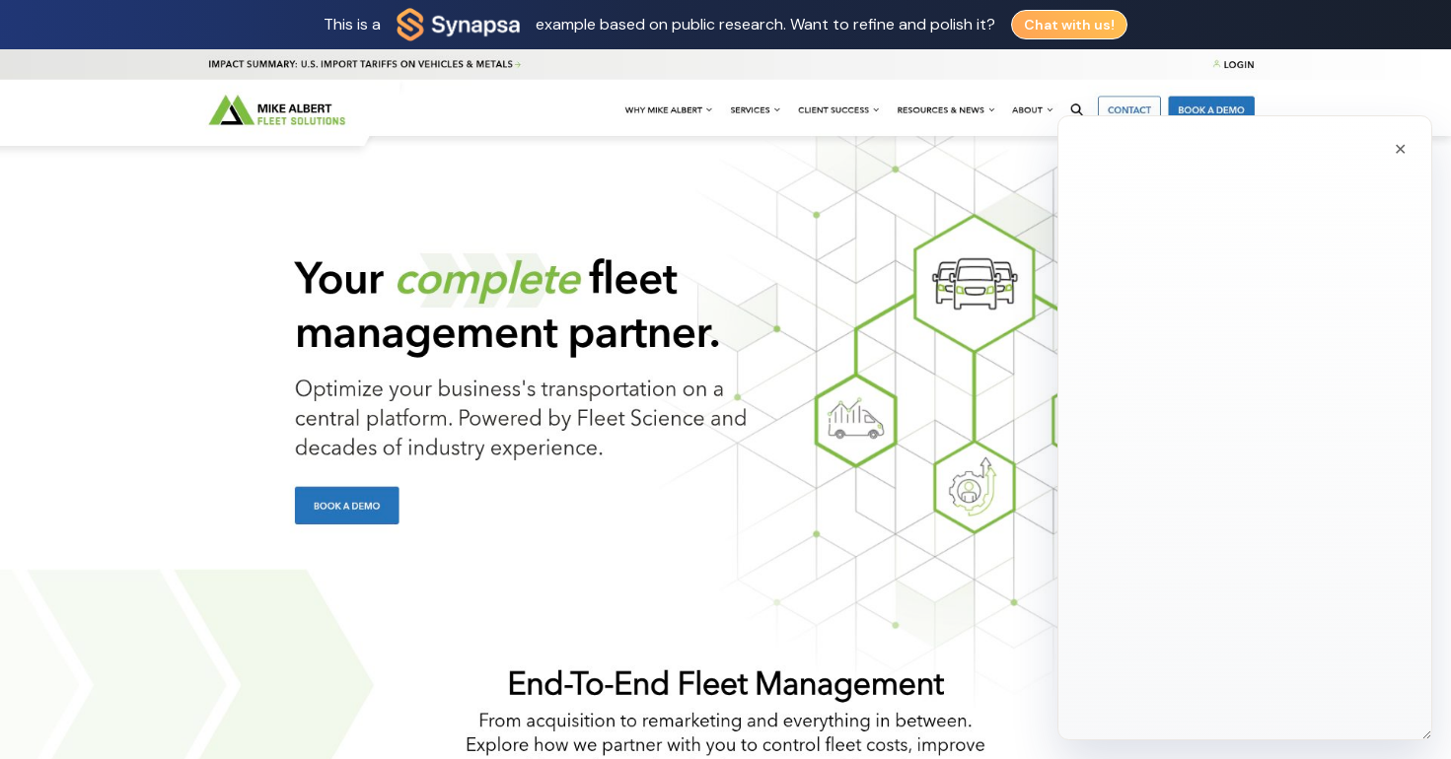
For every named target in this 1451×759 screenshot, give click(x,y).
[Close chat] (1399, 113)
